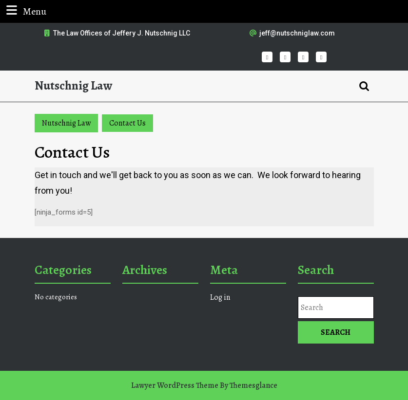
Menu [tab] (25, 11)
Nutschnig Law (73, 85)
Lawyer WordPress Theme (174, 385)
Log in (220, 297)
